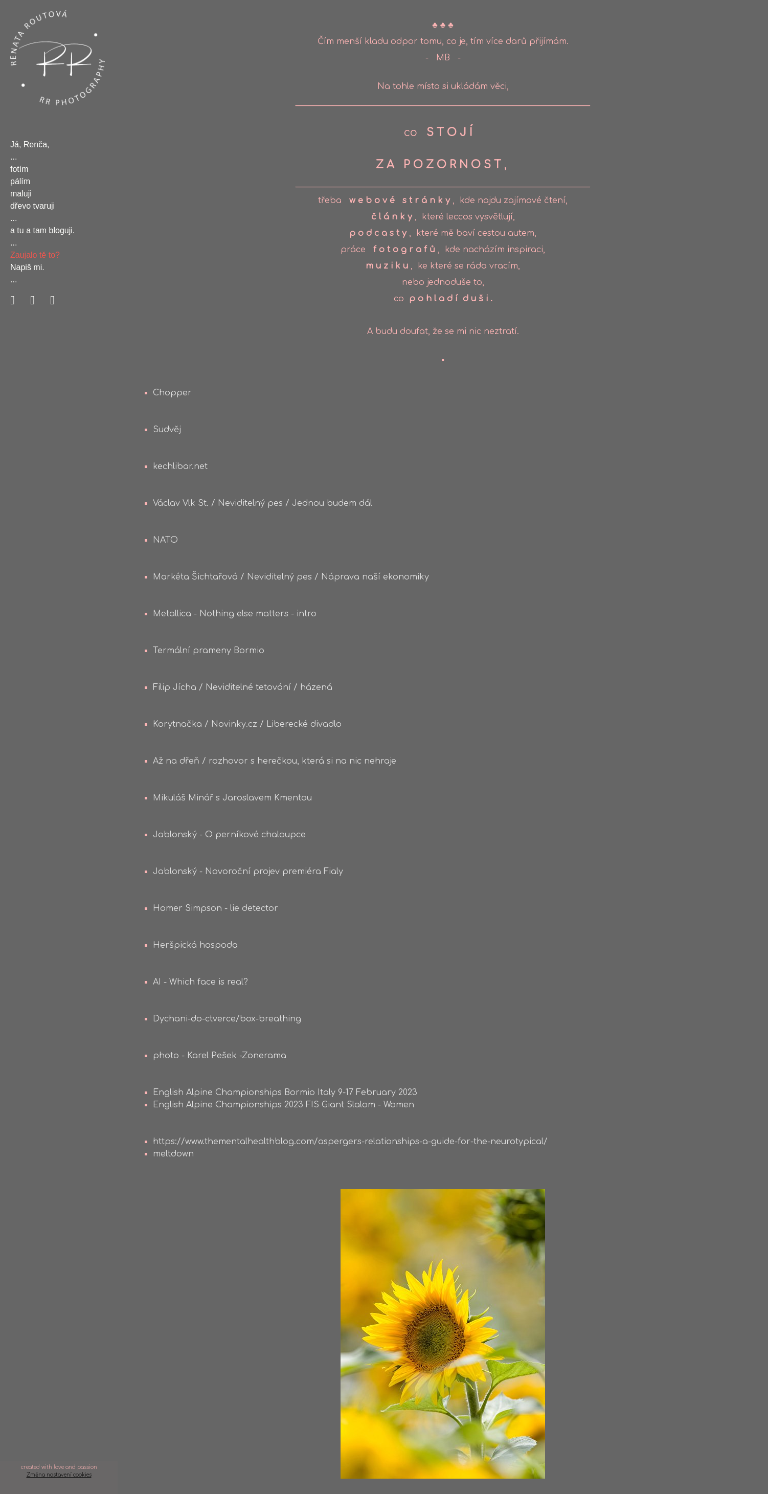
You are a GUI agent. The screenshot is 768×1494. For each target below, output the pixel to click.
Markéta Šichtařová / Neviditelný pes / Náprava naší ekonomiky (291, 577)
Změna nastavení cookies (59, 1475)
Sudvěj (167, 429)
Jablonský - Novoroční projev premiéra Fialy (248, 871)
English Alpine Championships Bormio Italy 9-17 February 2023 (285, 1092)
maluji (21, 193)
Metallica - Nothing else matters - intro (235, 613)
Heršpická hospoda (195, 945)
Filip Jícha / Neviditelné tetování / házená (242, 687)
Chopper (172, 392)
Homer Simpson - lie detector (215, 908)
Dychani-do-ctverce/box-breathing (227, 1018)
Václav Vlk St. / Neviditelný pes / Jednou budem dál (262, 503)
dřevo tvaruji (32, 206)
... (13, 156)
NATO (165, 540)
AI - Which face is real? (200, 982)
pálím (20, 181)
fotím (19, 169)
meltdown (173, 1153)
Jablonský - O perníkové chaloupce (229, 834)
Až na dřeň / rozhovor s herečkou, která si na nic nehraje (274, 761)
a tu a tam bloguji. (42, 230)
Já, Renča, (29, 144)
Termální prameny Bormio (208, 650)
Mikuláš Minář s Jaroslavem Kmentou (232, 797)
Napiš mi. (27, 267)
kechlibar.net (180, 466)
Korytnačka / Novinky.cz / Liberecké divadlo (247, 724)
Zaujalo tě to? (35, 255)
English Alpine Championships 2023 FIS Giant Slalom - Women (283, 1104)
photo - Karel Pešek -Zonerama (219, 1055)
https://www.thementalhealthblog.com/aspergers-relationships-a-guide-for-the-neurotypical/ (350, 1141)
